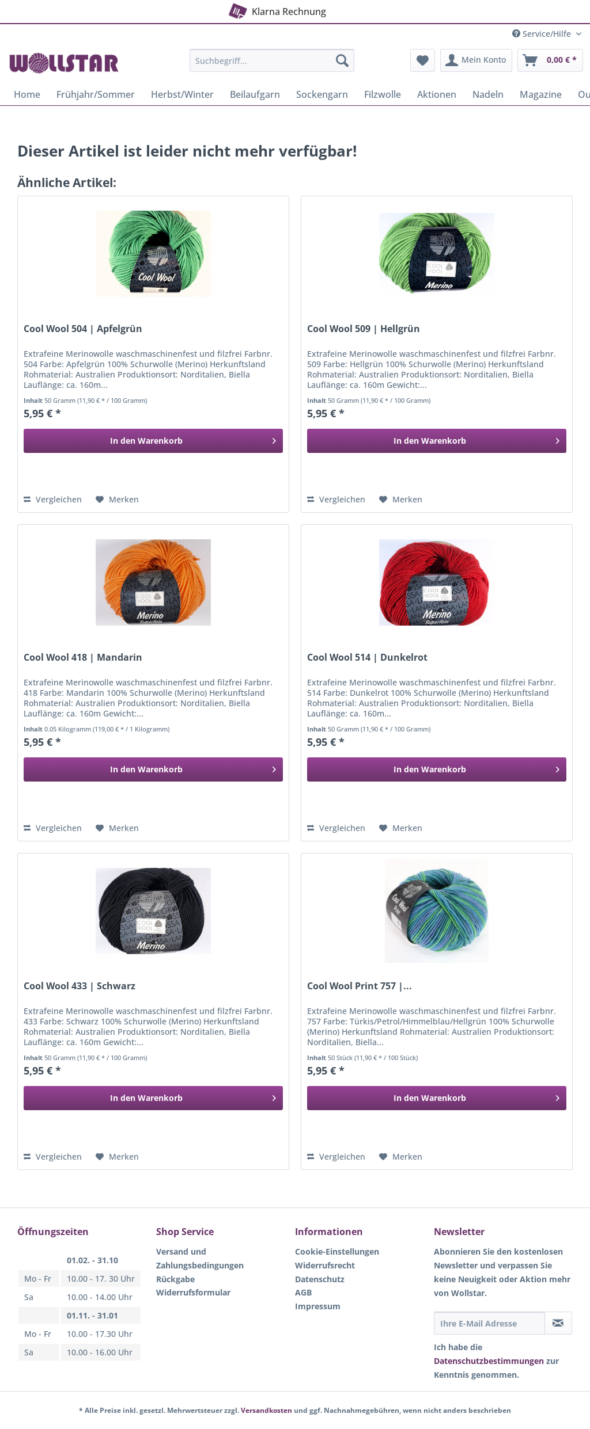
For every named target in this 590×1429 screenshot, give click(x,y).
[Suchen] (342, 60)
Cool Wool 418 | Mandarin (83, 657)
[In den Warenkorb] (153, 441)
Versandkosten (266, 1410)
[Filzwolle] (382, 94)
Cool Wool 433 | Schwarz (79, 986)
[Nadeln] (488, 94)
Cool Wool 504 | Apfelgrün (83, 329)
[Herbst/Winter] (182, 94)
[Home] (27, 94)
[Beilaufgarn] (255, 94)
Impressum (318, 1306)
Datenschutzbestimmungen (489, 1360)
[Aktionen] (436, 94)
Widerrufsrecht (325, 1265)
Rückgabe (175, 1279)
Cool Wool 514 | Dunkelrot (367, 657)
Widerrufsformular (193, 1292)
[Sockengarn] (322, 94)
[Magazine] (541, 94)
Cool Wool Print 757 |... (359, 986)
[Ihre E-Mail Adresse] (489, 1323)
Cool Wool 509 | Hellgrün (363, 329)
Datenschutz (320, 1279)
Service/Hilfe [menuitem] (542, 33)
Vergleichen (53, 499)
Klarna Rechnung (276, 10)
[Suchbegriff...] (272, 60)
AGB (303, 1292)
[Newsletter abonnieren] (558, 1323)
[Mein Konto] (476, 60)
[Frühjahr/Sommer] (95, 94)
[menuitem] (272, 66)
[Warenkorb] (550, 60)
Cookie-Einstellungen (337, 1251)
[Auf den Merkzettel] (117, 499)
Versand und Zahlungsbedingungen (200, 1258)
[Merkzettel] (422, 60)
